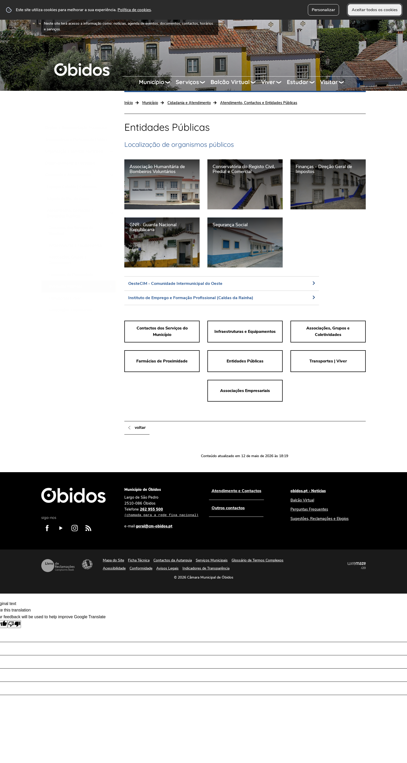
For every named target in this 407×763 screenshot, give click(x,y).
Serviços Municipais (212, 560)
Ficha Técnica (139, 560)
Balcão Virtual (230, 82)
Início (128, 102)
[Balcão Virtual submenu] (255, 82)
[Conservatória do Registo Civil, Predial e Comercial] (245, 184)
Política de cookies (134, 9)
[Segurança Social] (245, 242)
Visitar (329, 82)
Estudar (298, 82)
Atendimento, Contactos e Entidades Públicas (258, 102)
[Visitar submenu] (343, 82)
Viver (268, 82)
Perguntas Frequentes (309, 509)
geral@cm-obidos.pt (154, 526)
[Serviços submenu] (205, 82)
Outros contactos (228, 508)
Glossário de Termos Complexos (257, 560)
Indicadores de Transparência (205, 568)
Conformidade (141, 568)
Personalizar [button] (323, 10)
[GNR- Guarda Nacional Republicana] (162, 242)
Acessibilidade (87, 564)
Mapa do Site (113, 560)
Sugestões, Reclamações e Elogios (319, 518)
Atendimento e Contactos (236, 491)
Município (151, 82)
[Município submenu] (170, 82)
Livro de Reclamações (57, 565)
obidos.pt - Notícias (308, 490)
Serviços (187, 82)
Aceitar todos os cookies (375, 10)
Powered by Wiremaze (357, 565)
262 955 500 (161, 512)
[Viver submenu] (281, 82)
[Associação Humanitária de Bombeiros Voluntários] (162, 184)
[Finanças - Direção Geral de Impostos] (328, 184)
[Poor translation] (14, 624)
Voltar (140, 427)
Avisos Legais (167, 568)
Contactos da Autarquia (172, 560)
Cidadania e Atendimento (189, 102)
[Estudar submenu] (314, 82)
